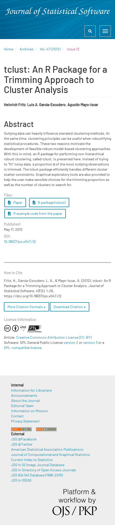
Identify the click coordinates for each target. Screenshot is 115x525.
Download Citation (70, 307)
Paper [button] (15, 202)
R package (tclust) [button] (49, 202)
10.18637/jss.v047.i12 (20, 241)
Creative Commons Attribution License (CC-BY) (54, 337)
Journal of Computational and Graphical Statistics (50, 454)
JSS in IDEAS (21, 480)
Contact (17, 416)
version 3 (90, 342)
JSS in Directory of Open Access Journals (43, 470)
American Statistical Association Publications (47, 449)
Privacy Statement (25, 421)
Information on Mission (29, 411)
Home (8, 49)
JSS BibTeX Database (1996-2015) (37, 475)
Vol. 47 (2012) (50, 49)
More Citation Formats (26, 307)
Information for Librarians (31, 390)
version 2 (71, 342)
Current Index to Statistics (32, 459)
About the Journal (25, 400)
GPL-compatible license (22, 347)
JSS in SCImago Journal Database (37, 465)
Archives (26, 49)
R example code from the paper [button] (35, 213)
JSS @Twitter (21, 444)
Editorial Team (22, 405)
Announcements (24, 395)
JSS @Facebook (24, 439)
